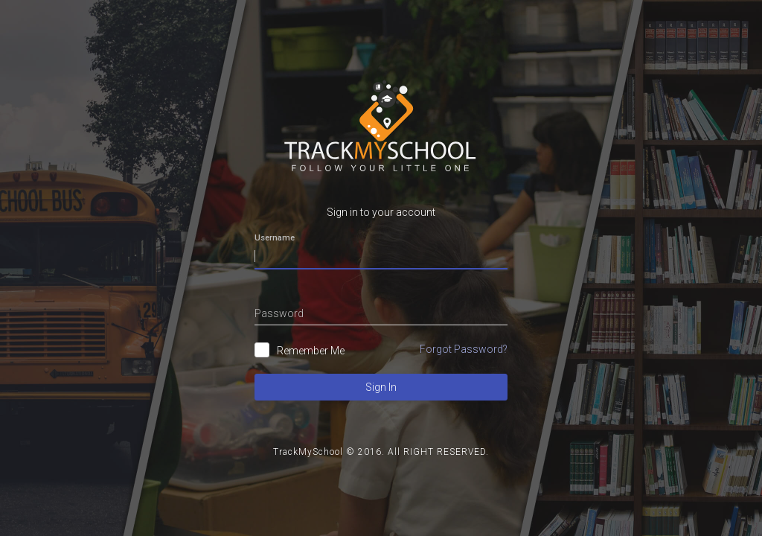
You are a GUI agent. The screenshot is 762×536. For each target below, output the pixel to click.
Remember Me (311, 351)
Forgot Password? (464, 349)
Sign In (381, 387)
